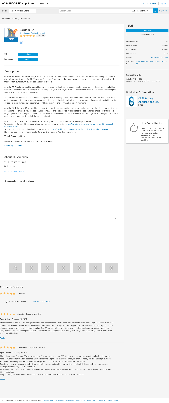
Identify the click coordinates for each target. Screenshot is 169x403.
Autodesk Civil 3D (9, 18)
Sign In (164, 3)
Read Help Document (13, 145)
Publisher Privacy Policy (14, 171)
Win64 (28, 54)
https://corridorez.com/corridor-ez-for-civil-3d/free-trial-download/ (79, 129)
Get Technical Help (41, 301)
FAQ (94, 401)
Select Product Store (20, 11)
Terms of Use (80, 401)
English (44, 3)
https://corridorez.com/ (159, 57)
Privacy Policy (48, 401)
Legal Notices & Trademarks (64, 401)
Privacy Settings (113, 401)
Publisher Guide (149, 3)
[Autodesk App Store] (18, 4)
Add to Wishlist (147, 35)
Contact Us (101, 401)
